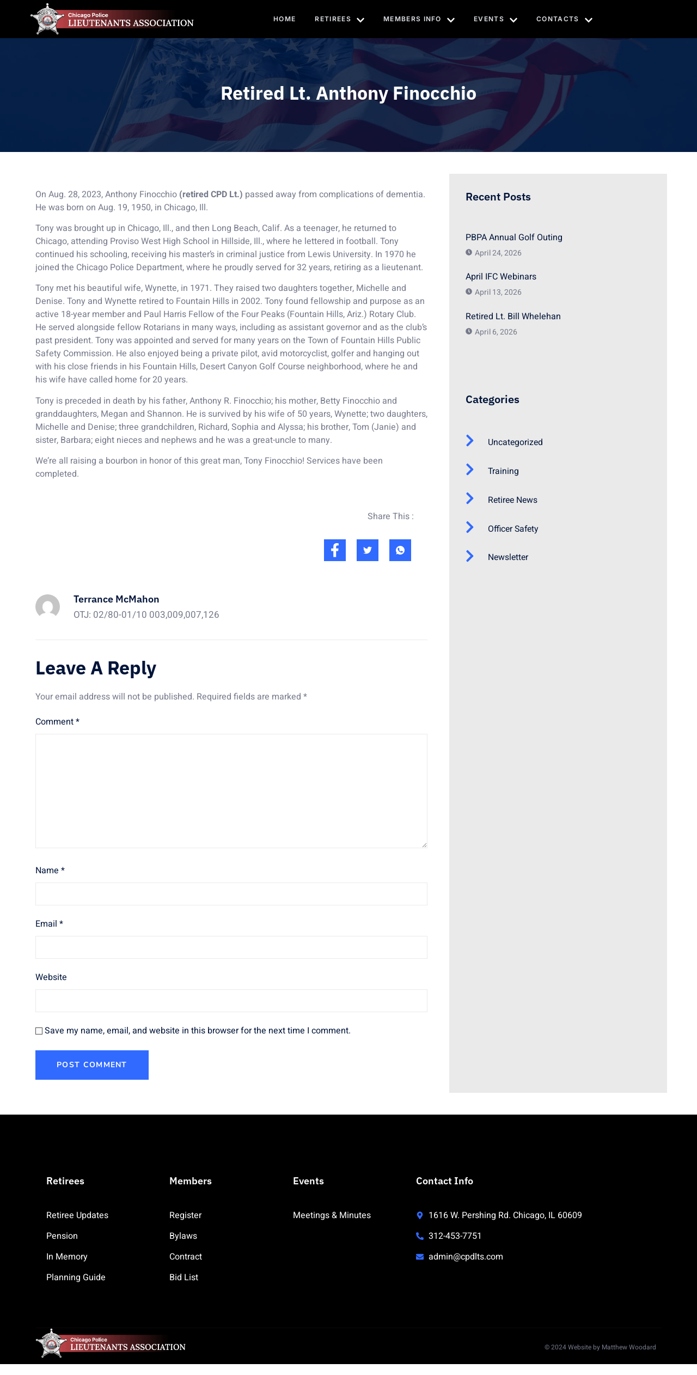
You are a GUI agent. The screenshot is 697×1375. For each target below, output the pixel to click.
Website (51, 977)
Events (496, 20)
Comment (57, 721)
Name (50, 870)
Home (284, 19)
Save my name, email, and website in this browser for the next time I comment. (198, 1030)
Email (49, 923)
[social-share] (335, 550)
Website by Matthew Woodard (612, 1347)
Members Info (419, 20)
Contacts (565, 20)
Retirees (339, 20)
